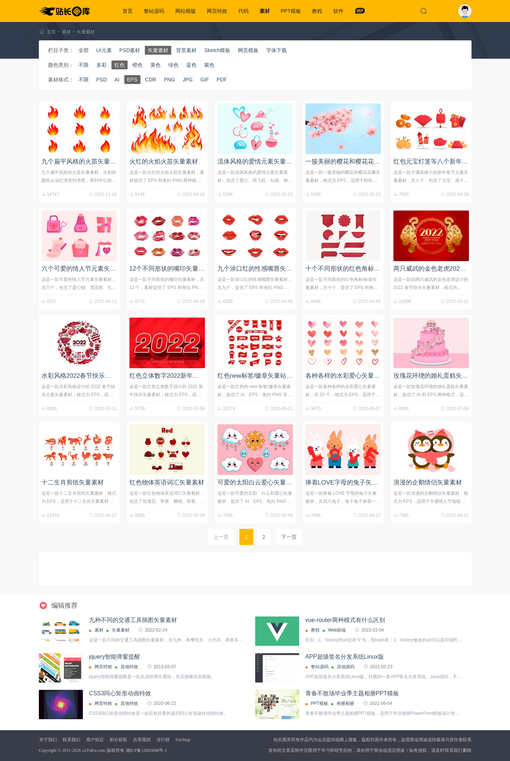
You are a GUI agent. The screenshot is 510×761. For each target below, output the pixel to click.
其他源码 (346, 666)
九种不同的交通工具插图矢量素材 (133, 620)
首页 (127, 11)
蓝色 (191, 65)
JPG (187, 80)
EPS (132, 80)
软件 (338, 11)
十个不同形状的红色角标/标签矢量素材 (359, 268)
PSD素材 (130, 50)
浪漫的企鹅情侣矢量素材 (427, 482)
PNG (169, 80)
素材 (265, 11)
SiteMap (183, 739)
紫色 (209, 65)
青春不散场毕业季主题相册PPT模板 (352, 693)
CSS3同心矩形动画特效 (120, 693)
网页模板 (248, 50)
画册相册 (345, 703)
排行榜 (163, 739)
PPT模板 (291, 11)
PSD (101, 80)
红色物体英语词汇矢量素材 (166, 482)
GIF (204, 80)
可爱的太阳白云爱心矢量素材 (257, 482)
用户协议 (95, 739)
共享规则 (142, 739)
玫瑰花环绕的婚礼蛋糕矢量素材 (437, 375)
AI (116, 80)
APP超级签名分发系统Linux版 (344, 657)
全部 (83, 50)
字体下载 (276, 50)
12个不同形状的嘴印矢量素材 (170, 268)
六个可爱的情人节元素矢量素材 (85, 268)
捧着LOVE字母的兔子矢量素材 (347, 482)
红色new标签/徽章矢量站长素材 (261, 375)
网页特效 (217, 11)
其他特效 (129, 666)
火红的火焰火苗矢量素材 (163, 161)
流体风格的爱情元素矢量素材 (257, 161)
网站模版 (185, 11)
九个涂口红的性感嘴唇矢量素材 (261, 268)
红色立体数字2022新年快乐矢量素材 (180, 375)
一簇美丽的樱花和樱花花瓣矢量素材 (355, 161)
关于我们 (48, 739)
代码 (243, 11)
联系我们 (71, 739)
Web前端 (337, 630)
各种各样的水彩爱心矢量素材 (345, 375)
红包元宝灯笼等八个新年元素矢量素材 (446, 161)
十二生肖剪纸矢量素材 (72, 482)
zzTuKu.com (93, 750)
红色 (119, 65)
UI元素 (104, 50)
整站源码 (154, 11)
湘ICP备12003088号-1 (146, 750)
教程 (317, 11)
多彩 (101, 65)
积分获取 (118, 739)
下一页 (289, 537)
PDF (222, 80)
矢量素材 (86, 31)
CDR (150, 80)
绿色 (173, 65)
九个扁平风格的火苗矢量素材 (81, 161)
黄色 (155, 65)
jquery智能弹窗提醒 (114, 657)
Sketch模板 (217, 50)
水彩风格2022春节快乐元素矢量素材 (92, 375)
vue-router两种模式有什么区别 (345, 620)
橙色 (137, 65)
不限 (83, 65)
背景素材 (186, 50)
